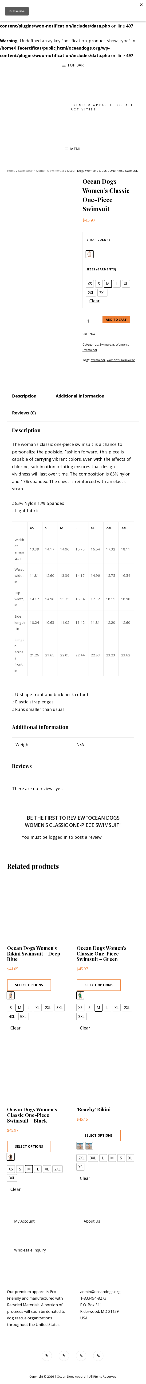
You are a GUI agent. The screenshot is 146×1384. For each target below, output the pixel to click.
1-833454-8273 (93, 1298)
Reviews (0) (24, 413)
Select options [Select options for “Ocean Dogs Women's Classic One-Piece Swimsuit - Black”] (29, 1146)
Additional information (80, 396)
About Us (92, 1221)
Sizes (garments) (101, 269)
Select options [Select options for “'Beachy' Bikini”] (99, 1135)
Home (11, 170)
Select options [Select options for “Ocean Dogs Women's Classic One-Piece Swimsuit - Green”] (99, 985)
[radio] (89, 254)
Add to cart (116, 319)
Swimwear (25, 170)
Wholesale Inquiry (30, 1250)
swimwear (98, 360)
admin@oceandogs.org (100, 1291)
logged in (58, 837)
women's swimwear (121, 360)
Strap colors (98, 240)
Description (24, 396)
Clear (94, 301)
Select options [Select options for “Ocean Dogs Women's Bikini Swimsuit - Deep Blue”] (29, 985)
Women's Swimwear (50, 170)
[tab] (28, 395)
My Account (24, 1221)
